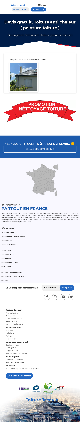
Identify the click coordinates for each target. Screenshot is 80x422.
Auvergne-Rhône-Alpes (12, 272)
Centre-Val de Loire (11, 232)
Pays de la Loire (9, 254)
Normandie (7, 240)
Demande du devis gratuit (40, 149)
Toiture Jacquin (10, 6)
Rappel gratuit (12, 351)
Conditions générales (14, 360)
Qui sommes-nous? (14, 319)
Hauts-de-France (10, 244)
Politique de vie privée (15, 362)
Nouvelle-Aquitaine (10, 262)
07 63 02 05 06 (51, 6)
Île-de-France (8, 228)
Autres (9, 336)
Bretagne (7, 258)
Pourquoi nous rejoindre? (16, 353)
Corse (5, 280)
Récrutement (11, 321)
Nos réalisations (12, 313)
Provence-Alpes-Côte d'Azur (14, 276)
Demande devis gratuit (19, 376)
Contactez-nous (12, 345)
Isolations (10, 333)
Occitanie (7, 266)
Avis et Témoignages (14, 324)
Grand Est (7, 250)
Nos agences (11, 316)
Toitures (9, 330)
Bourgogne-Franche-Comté (14, 236)
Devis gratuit (69, 5)
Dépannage (11, 339)
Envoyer (67, 287)
